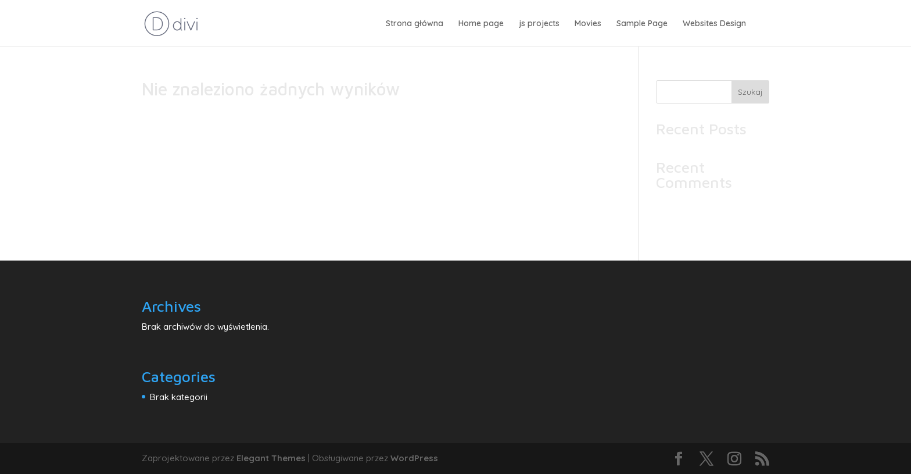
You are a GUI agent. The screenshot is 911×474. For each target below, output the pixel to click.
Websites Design (714, 23)
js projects (539, 23)
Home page (481, 23)
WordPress (414, 458)
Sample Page (642, 23)
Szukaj (750, 92)
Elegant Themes (271, 458)
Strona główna (414, 23)
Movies (588, 23)
